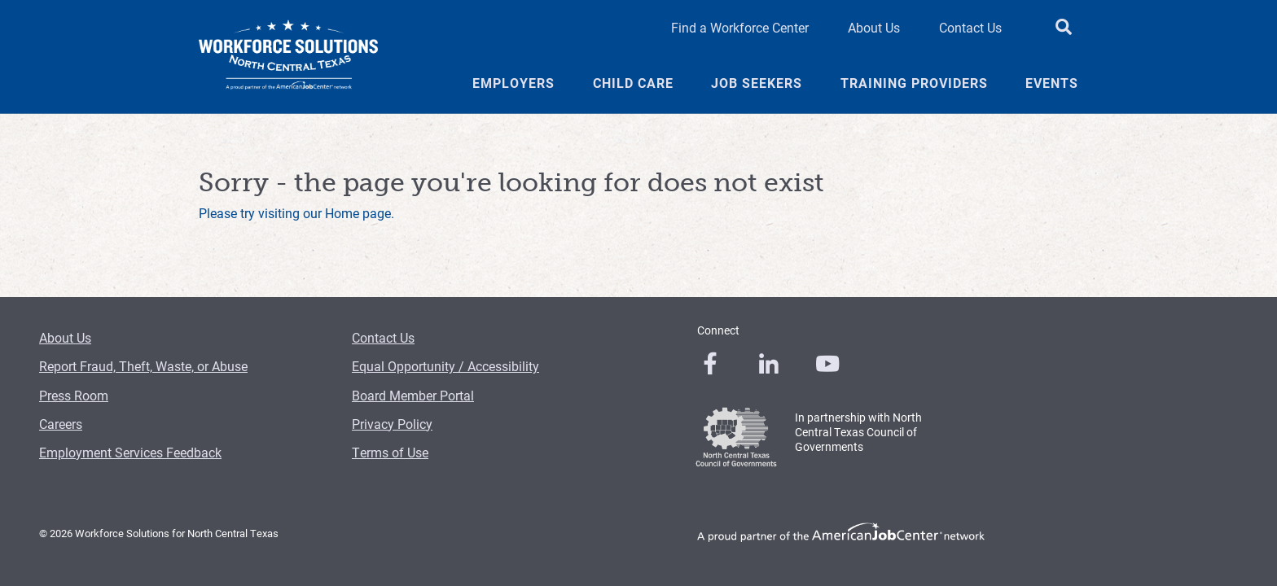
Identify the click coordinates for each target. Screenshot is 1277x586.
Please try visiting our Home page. (296, 212)
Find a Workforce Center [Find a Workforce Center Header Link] (740, 27)
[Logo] (288, 57)
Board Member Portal (413, 395)
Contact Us (383, 337)
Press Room (73, 395)
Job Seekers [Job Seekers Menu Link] (756, 83)
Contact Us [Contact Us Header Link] (970, 27)
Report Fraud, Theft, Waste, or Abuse (143, 365)
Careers (60, 423)
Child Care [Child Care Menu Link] (633, 83)
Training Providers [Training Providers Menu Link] (914, 83)
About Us (65, 337)
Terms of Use (390, 452)
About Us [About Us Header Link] (874, 27)
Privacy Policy (392, 423)
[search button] (1063, 27)
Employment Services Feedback (130, 452)
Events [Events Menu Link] (1051, 83)
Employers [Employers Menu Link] (513, 83)
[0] (710, 363)
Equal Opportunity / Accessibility (445, 365)
